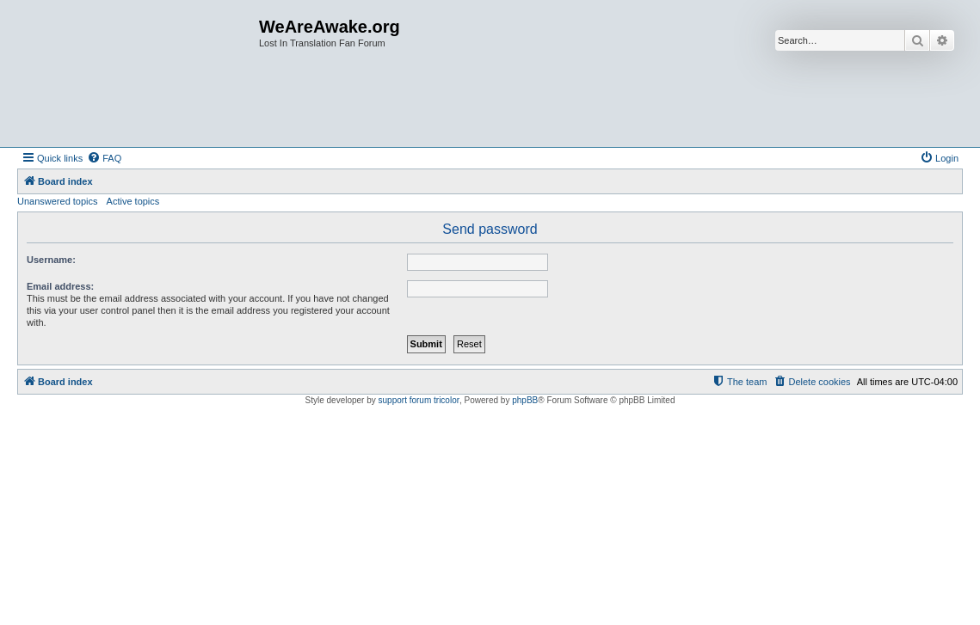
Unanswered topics (57, 201)
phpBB (525, 400)
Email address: (60, 286)
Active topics (133, 201)
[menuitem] (104, 158)
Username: (51, 259)
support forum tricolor (419, 400)
